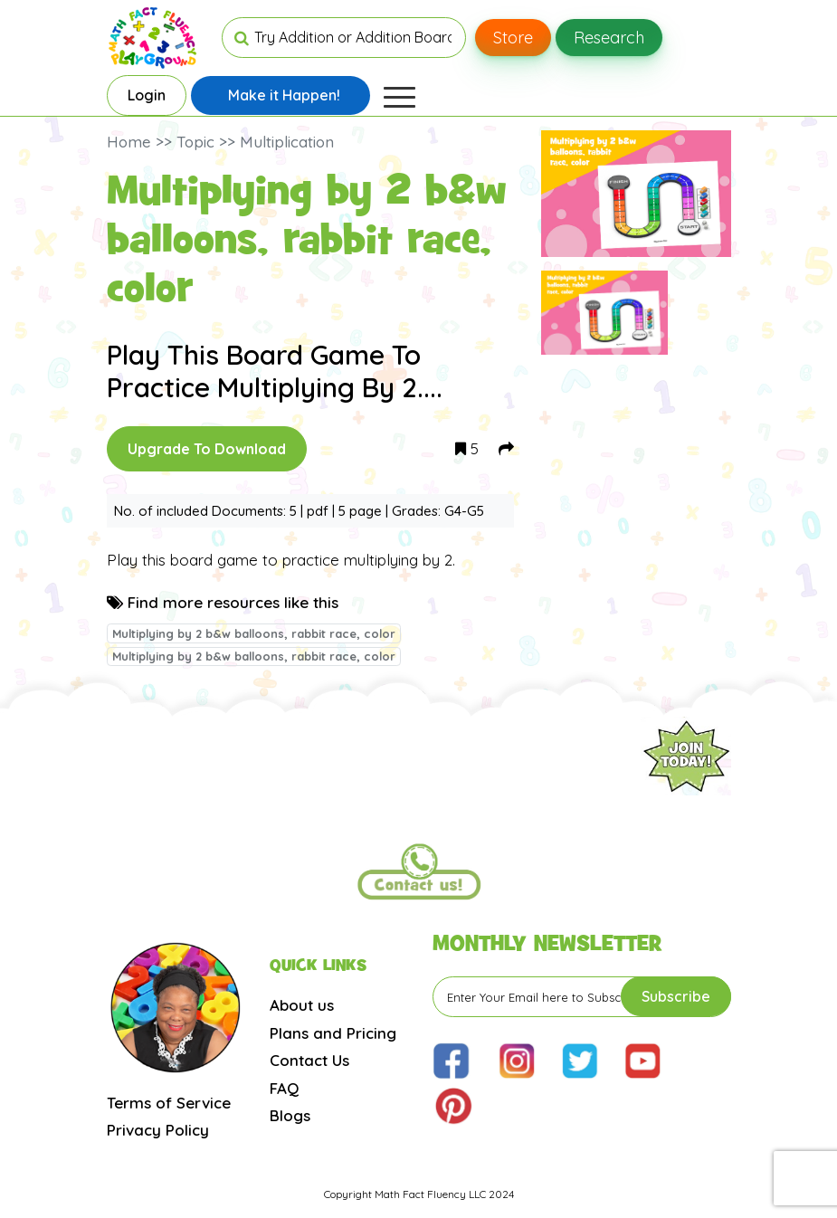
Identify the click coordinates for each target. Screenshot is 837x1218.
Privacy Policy (158, 1129)
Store (513, 37)
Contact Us (309, 1060)
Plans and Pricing (333, 1032)
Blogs (290, 1115)
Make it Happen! (284, 95)
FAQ (284, 1088)
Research (609, 37)
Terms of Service (169, 1102)
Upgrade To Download (207, 449)
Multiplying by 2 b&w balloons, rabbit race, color (253, 633)
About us (302, 1004)
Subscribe (676, 996)
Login (147, 95)
